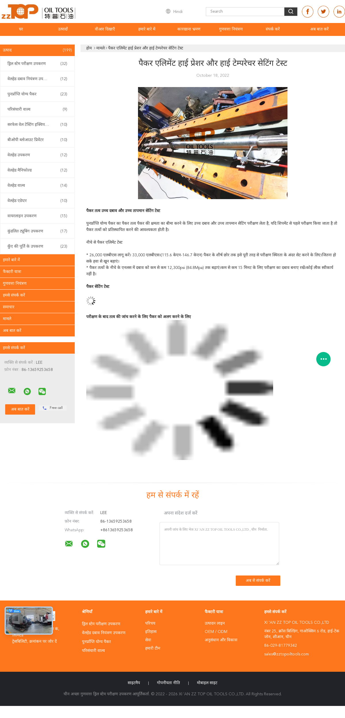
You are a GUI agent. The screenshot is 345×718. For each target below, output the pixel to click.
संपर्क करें (273, 29)
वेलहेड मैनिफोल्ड (37, 170)
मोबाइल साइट (207, 683)
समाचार (8, 307)
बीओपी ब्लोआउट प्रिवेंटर (37, 140)
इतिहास (150, 632)
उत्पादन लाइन (215, 623)
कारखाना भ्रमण (188, 29)
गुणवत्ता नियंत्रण (231, 29)
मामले (7, 319)
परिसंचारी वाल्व (37, 109)
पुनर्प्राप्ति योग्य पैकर (37, 94)
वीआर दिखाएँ (105, 29)
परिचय (150, 623)
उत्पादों (63, 29)
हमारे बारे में (146, 29)
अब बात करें (319, 29)
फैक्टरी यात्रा (12, 272)
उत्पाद (37, 50)
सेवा (148, 640)
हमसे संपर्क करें (14, 295)
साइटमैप (134, 683)
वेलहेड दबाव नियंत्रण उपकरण (37, 79)
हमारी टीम (152, 648)
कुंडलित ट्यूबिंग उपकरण (37, 231)
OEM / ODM (216, 632)
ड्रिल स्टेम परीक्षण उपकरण (37, 64)
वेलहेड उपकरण (37, 155)
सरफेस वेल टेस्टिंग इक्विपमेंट (37, 125)
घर (21, 29)
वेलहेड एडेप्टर (37, 201)
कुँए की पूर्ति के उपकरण (37, 246)
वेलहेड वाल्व (37, 185)
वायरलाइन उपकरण (37, 216)
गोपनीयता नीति (168, 683)
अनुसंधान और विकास (221, 640)
